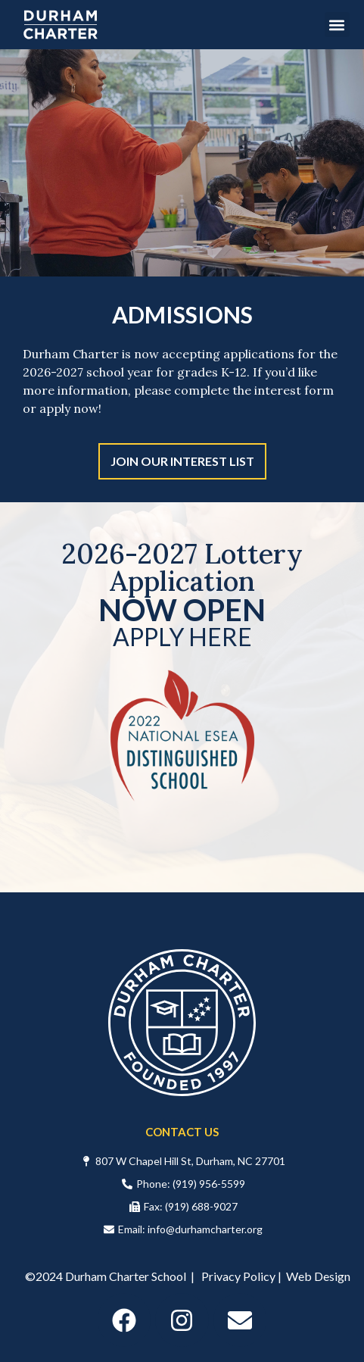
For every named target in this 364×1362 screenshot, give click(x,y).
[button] (337, 24)
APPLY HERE (182, 636)
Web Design (318, 1276)
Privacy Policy (238, 1276)
